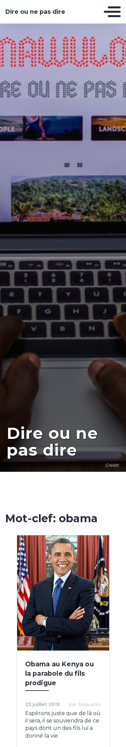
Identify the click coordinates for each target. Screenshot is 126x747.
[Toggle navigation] (112, 12)
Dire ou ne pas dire (35, 11)
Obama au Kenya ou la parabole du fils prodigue (59, 673)
